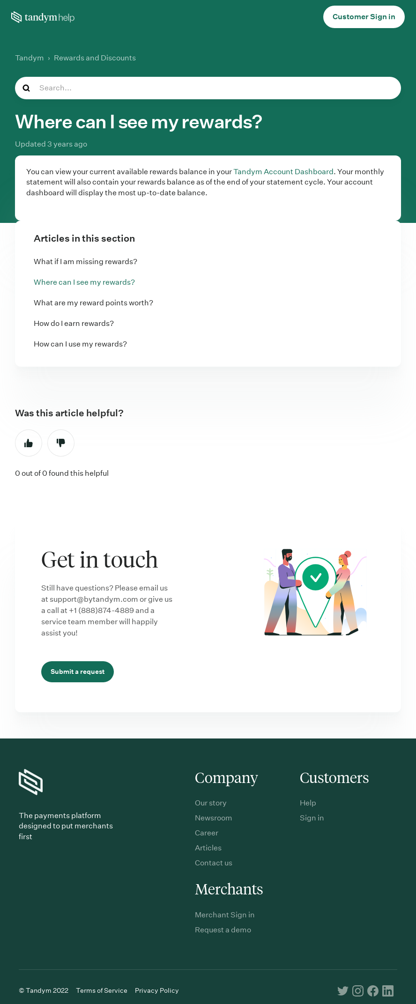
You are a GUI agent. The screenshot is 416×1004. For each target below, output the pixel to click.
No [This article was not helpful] (60, 443)
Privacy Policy (157, 990)
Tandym (29, 57)
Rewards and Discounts (95, 57)
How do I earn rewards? (74, 323)
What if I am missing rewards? (85, 261)
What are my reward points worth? (93, 302)
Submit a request (77, 671)
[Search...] (208, 88)
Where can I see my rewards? (84, 282)
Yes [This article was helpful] (28, 443)
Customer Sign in (364, 16)
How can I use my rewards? (80, 344)
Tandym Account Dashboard (283, 171)
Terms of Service (101, 990)
